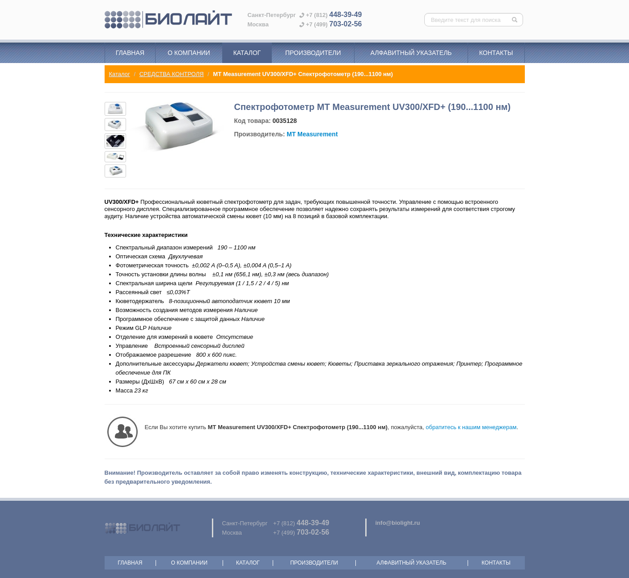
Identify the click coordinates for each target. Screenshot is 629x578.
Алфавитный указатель (411, 52)
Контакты (496, 52)
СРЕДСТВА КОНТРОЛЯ (171, 74)
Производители (313, 52)
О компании (189, 52)
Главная (130, 52)
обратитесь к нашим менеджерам (471, 427)
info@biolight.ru (398, 522)
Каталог (247, 52)
